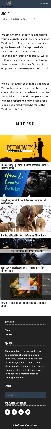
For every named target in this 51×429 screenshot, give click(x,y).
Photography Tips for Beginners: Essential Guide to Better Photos (25, 167)
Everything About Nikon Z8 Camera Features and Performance (23, 202)
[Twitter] (27, 412)
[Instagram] (14, 412)
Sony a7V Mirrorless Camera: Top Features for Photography (22, 269)
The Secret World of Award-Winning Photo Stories (24, 235)
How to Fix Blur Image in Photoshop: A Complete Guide (23, 304)
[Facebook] (7, 412)
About (8, 330)
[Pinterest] (21, 412)
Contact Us (11, 334)
